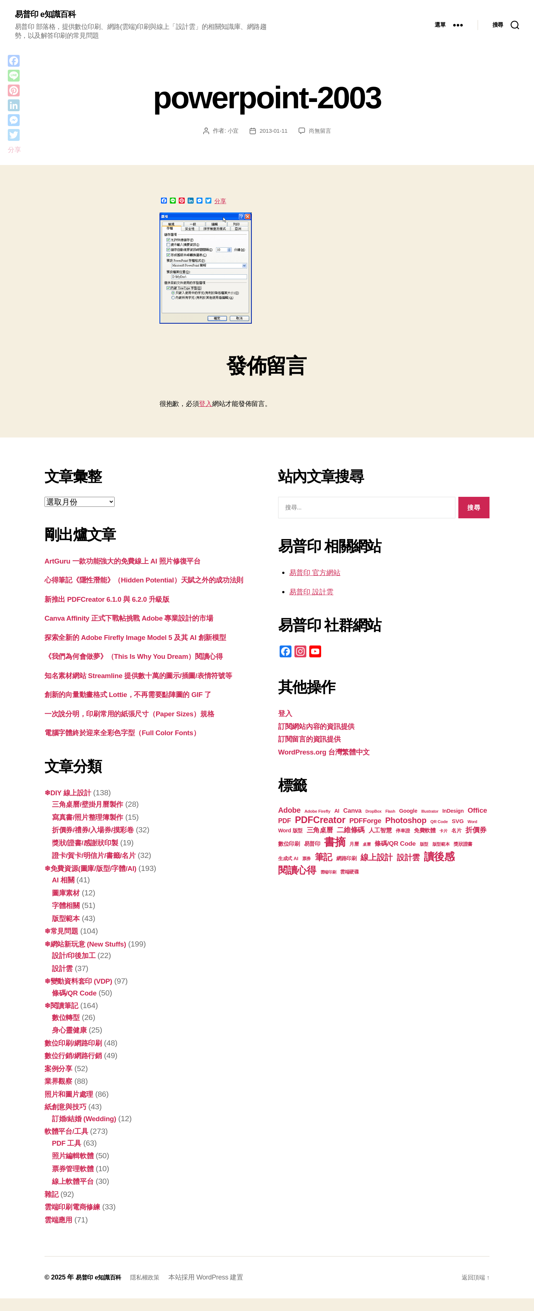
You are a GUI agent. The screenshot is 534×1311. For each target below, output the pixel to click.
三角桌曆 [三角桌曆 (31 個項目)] (320, 831)
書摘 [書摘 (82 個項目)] (334, 843)
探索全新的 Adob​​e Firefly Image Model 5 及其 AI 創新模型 (146, 649)
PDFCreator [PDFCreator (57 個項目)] (320, 821)
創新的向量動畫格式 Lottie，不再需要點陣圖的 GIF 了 (137, 707)
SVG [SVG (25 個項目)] (458, 822)
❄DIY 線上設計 (70, 805)
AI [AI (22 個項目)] (336, 812)
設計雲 (63, 981)
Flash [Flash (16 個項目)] (390, 812)
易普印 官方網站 (317, 573)
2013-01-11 (273, 132)
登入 (205, 404)
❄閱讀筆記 (63, 1018)
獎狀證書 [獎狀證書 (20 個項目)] (463, 845)
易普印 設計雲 (313, 592)
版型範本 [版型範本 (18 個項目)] (441, 845)
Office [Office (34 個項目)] (477, 811)
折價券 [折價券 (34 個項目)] (475, 831)
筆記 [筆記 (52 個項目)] (323, 858)
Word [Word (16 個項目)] (472, 822)
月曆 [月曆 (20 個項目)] (354, 845)
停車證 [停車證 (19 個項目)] (403, 832)
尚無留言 (321, 132)
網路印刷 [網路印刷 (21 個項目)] (346, 859)
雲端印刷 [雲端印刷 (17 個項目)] (328, 873)
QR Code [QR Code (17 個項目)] (439, 822)
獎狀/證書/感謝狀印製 (88, 855)
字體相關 (67, 918)
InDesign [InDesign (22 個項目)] (453, 812)
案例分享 (59, 1081)
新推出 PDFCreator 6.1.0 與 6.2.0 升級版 (114, 611)
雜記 (52, 1206)
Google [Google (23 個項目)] (408, 812)
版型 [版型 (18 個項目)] (424, 845)
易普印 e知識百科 (48, 14)
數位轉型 (67, 1030)
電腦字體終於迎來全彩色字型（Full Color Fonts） (131, 745)
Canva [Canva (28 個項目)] (352, 811)
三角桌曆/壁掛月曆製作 (91, 816)
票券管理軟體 (75, 1181)
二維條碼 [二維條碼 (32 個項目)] (351, 831)
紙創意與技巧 (67, 1119)
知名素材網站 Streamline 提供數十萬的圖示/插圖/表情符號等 (148, 688)
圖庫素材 (67, 905)
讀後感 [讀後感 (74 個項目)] (439, 857)
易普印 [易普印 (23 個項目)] (312, 845)
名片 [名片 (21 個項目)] (456, 832)
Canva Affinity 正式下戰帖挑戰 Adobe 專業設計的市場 (138, 630)
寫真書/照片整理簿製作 (91, 829)
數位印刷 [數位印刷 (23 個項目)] (289, 845)
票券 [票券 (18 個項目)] (306, 859)
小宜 (231, 132)
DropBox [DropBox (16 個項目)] (373, 812)
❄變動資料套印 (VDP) (82, 993)
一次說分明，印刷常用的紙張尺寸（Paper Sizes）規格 (138, 726)
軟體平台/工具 (68, 1143)
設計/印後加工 (76, 968)
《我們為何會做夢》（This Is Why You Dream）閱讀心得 (144, 668)
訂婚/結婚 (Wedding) (88, 1131)
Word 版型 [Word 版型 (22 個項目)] (290, 832)
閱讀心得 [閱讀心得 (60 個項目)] (297, 871)
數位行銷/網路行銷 (76, 1068)
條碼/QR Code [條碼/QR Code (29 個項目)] (395, 844)
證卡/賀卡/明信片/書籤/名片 (98, 867)
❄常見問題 (63, 943)
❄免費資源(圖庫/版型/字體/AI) (95, 880)
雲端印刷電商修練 (75, 1219)
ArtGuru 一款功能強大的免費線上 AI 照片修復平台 (131, 561)
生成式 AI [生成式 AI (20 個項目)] (288, 859)
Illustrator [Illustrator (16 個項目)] (429, 812)
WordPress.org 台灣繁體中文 (329, 752)
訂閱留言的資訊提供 (312, 740)
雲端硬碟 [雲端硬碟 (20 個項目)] (349, 873)
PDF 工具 (68, 1155)
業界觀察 (59, 1093)
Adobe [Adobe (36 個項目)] (289, 811)
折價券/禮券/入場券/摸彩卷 (97, 842)
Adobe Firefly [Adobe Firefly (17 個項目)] (317, 812)
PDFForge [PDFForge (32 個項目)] (365, 822)
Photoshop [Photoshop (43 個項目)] (405, 821)
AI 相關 (64, 892)
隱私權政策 (152, 1290)
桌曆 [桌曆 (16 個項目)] (366, 845)
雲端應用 (59, 1232)
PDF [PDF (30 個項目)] (284, 822)
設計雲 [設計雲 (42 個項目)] (408, 858)
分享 (220, 202)
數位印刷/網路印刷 (76, 1055)
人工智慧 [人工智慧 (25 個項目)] (380, 831)
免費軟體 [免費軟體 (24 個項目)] (425, 831)
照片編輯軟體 (75, 1168)
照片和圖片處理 (71, 1106)
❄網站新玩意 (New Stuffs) (90, 956)
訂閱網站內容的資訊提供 (320, 727)
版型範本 (67, 931)
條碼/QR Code (77, 1005)
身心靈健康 (71, 1042)
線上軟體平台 (75, 1193)
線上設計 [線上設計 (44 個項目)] (376, 858)
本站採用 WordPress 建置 (215, 1290)
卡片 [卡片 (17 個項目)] (443, 832)
